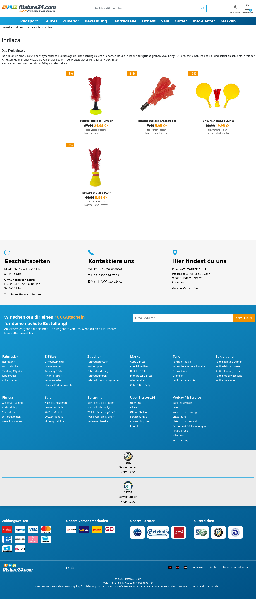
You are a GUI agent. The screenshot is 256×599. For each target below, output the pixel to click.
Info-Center (204, 20)
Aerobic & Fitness (12, 421)
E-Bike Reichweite (97, 421)
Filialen (134, 407)
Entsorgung (180, 416)
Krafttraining (9, 407)
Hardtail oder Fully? (98, 407)
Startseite (7, 27)
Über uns (135, 402)
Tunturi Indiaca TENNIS (217, 121)
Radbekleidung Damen (229, 361)
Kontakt (134, 426)
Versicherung (180, 440)
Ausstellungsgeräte (56, 402)
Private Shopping (140, 421)
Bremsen (178, 375)
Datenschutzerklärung (236, 567)
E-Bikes (51, 20)
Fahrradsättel (181, 371)
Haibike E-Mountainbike (59, 385)
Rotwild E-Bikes (139, 366)
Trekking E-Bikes (54, 371)
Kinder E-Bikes (53, 375)
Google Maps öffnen (186, 288)
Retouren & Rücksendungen (189, 426)
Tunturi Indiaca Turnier (96, 121)
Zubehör (71, 20)
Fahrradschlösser (97, 361)
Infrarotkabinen (11, 416)
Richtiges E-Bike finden (100, 402)
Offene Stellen (138, 412)
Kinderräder (9, 375)
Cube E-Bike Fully (140, 385)
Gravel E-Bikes (53, 366)
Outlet (181, 20)
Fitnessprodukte (54, 421)
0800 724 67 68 (109, 275)
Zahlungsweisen (182, 402)
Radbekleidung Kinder (229, 371)
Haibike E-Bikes (139, 371)
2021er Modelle (54, 412)
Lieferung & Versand (185, 421)
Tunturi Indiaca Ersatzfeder (157, 121)
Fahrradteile (124, 20)
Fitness (149, 20)
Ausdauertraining (12, 402)
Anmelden (243, 318)
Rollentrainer (9, 380)
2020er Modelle (54, 407)
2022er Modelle (54, 416)
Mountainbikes (11, 366)
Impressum (198, 567)
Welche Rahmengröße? (100, 412)
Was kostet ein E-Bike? (100, 416)
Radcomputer (95, 366)
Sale (165, 20)
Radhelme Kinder (226, 380)
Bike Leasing (180, 435)
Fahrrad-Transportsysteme (103, 380)
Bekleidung (96, 20)
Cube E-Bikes (137, 361)
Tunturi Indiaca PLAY (96, 193)
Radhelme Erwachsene (229, 375)
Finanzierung (180, 430)
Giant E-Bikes (137, 380)
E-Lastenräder (53, 380)
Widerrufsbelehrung (185, 412)
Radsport (29, 20)
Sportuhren (9, 412)
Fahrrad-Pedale (182, 361)
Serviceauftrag (138, 416)
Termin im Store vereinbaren (23, 294)
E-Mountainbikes (54, 361)
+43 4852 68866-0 (110, 269)
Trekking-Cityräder (13, 371)
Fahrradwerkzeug (97, 371)
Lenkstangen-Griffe (184, 380)
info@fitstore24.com (111, 281)
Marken (228, 20)
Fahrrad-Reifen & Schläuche (189, 366)
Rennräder (8, 361)
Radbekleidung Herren (229, 366)
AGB (175, 407)
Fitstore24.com (132, 579)
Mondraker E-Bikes (141, 375)
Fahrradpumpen (97, 375)
